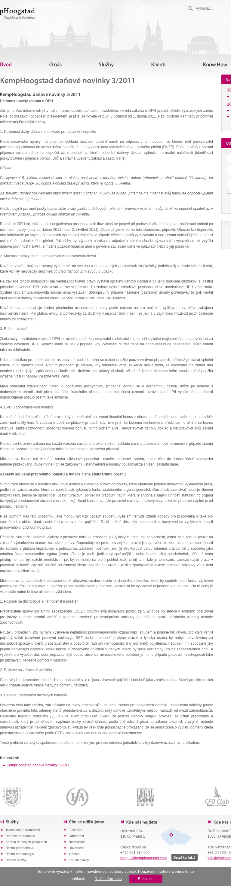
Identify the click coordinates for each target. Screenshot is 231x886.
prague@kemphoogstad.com (143, 858)
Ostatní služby (15, 860)
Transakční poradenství (22, 830)
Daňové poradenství (20, 836)
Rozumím (145, 879)
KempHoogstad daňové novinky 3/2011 (38, 765)
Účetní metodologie (19, 854)
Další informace (108, 878)
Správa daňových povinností (26, 842)
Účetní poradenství (19, 848)
